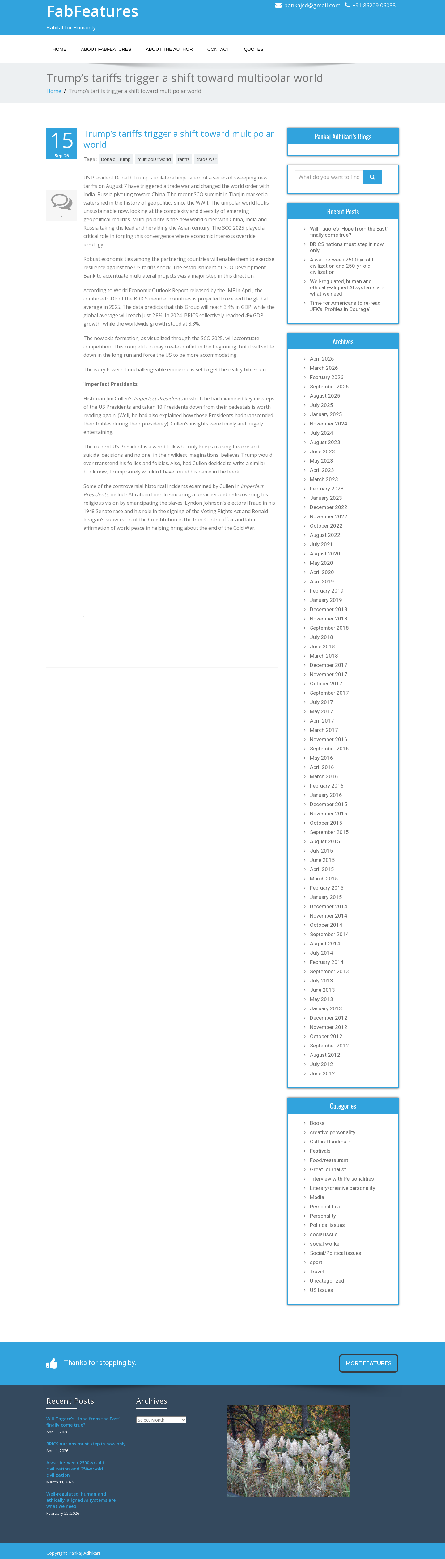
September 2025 (329, 386)
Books (317, 1123)
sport (316, 1262)
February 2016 (327, 786)
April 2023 (322, 470)
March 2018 (324, 656)
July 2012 (321, 1064)
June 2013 (322, 990)
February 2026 (327, 377)
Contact (218, 49)
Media (317, 1197)
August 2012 (325, 1055)
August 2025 (325, 396)
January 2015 (326, 897)
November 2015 (328, 813)
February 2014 (327, 962)
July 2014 (321, 953)
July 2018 (321, 637)
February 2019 (327, 591)
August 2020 (325, 554)
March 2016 (324, 776)
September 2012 (329, 1046)
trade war (206, 159)
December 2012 (328, 1018)
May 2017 (321, 711)
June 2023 (322, 451)
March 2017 (324, 730)
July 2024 (321, 433)
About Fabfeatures (106, 49)
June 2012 (322, 1073)
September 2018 (329, 628)
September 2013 (329, 971)
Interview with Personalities (342, 1179)
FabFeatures (92, 10)
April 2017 (322, 721)
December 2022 (328, 507)
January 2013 (326, 1008)
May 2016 (321, 758)
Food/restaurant (329, 1160)
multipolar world (154, 159)
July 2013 (321, 981)
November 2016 (328, 739)
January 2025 (326, 414)
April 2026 (322, 359)
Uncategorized (327, 1281)
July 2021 (321, 544)
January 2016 (326, 795)
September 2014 (329, 934)
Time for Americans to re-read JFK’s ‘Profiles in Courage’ (345, 306)
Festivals (320, 1151)
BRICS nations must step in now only (347, 247)
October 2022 (326, 526)
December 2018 (328, 609)
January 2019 (326, 600)
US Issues (321, 1290)
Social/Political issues (335, 1253)
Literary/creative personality (342, 1188)
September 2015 (329, 832)
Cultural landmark (330, 1141)
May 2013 (321, 999)
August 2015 (325, 841)
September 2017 (329, 693)
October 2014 (326, 925)
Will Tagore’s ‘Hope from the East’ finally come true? (349, 232)
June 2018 (322, 646)
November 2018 (328, 618)
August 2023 (325, 442)
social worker (325, 1244)
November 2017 (328, 674)
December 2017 (328, 665)
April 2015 (322, 869)
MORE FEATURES (369, 1363)
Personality (323, 1216)
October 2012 (326, 1036)
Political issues (327, 1225)
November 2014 (328, 916)
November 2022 (328, 516)
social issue (323, 1234)
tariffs (184, 159)
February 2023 (327, 489)
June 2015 (322, 860)
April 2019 (322, 581)
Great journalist (328, 1169)
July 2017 (321, 702)
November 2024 (328, 424)
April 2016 (322, 767)
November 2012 (328, 1027)
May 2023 (321, 461)
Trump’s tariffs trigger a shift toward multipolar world (178, 138)
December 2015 (328, 804)
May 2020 (321, 563)
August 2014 (325, 943)
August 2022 (325, 535)
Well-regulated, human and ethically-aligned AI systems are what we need (347, 287)
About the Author (169, 49)
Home (59, 49)
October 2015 (326, 823)
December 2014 (328, 906)
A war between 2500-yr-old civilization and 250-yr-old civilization (341, 266)
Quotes (253, 49)
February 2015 (327, 888)
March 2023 (324, 479)
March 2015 (324, 878)
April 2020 (322, 572)
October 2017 (326, 683)
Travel (317, 1271)
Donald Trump (116, 159)
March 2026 (324, 368)
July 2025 (321, 405)
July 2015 (321, 851)
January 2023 (326, 498)
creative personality (332, 1132)
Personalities (325, 1206)
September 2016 (329, 748)
